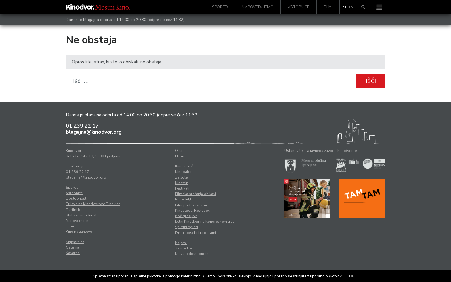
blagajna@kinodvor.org (94, 131)
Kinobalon (183, 171)
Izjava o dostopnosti (192, 253)
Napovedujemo (258, 7)
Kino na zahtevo (79, 231)
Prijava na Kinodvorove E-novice (93, 204)
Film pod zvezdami (191, 205)
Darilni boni (75, 209)
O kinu (180, 150)
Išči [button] (371, 81)
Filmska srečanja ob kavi (195, 193)
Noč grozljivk (186, 216)
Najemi (181, 242)
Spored (220, 7)
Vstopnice (298, 7)
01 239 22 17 (82, 125)
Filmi (328, 7)
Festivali (182, 188)
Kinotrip (181, 183)
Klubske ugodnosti (82, 215)
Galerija (72, 247)
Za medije (183, 248)
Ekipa (179, 156)
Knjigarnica (75, 242)
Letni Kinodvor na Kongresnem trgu (205, 221)
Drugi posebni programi (195, 232)
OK (351, 276)
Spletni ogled (186, 227)
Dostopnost (76, 198)
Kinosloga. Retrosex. (193, 210)
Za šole (181, 177)
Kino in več (184, 166)
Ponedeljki (184, 199)
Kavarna (73, 252)
